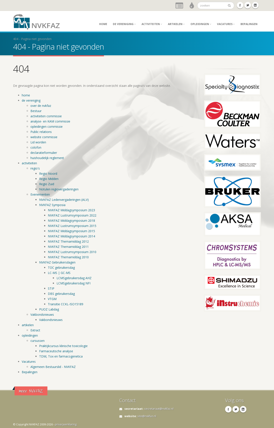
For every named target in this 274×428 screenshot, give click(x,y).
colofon (35, 147)
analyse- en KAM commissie (50, 121)
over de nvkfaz (40, 106)
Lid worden (38, 142)
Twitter (247, 5)
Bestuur (36, 111)
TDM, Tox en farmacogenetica (61, 356)
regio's (35, 168)
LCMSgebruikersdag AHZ (74, 278)
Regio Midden (48, 179)
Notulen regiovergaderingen (59, 189)
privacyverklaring (66, 424)
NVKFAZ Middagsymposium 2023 (71, 210)
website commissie (43, 137)
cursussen (37, 341)
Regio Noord (48, 173)
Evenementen (40, 194)
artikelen (176, 24)
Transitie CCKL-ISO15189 (65, 304)
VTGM (52, 299)
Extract (35, 330)
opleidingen (200, 24)
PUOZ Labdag (49, 309)
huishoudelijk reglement (47, 158)
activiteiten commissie (46, 116)
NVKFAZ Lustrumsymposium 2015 (72, 226)
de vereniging (124, 24)
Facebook (240, 5)
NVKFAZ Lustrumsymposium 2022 (72, 215)
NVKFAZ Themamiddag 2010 (68, 257)
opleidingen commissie (46, 126)
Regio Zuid (46, 184)
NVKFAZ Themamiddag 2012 (68, 241)
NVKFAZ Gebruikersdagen (57, 262)
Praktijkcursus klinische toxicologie (63, 346)
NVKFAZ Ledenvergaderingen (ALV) (64, 200)
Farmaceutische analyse (56, 351)
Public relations (41, 132)
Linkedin (255, 5)
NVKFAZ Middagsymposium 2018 (71, 220)
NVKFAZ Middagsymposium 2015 (71, 231)
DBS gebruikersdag (61, 294)
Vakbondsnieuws (42, 314)
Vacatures (226, 24)
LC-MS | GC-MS (59, 273)
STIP (51, 288)
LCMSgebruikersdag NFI (73, 283)
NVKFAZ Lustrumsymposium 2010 (72, 252)
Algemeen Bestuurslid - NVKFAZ (53, 367)
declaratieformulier (43, 153)
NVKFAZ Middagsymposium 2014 (71, 236)
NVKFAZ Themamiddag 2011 (68, 247)
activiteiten (152, 24)
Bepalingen (249, 24)
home (103, 24)
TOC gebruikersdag (61, 267)
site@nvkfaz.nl (146, 416)
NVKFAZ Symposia (52, 205)
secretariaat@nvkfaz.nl (159, 409)
